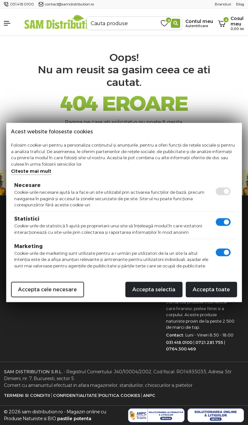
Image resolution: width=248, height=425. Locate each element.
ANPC (149, 395)
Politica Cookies (119, 395)
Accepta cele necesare (47, 289)
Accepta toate (211, 289)
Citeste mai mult (31, 171)
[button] (10, 23)
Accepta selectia (153, 289)
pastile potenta (74, 418)
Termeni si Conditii (27, 395)
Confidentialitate (75, 395)
